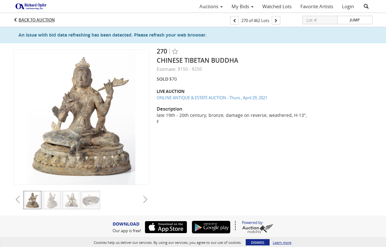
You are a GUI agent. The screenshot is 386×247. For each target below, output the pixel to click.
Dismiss (257, 242)
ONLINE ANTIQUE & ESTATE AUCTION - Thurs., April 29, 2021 (212, 98)
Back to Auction (37, 20)
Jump (355, 20)
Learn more (282, 242)
